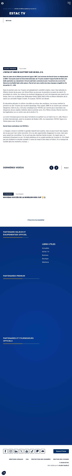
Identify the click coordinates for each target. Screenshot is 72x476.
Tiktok (32, 451)
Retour (8, 20)
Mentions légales (16, 459)
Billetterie (45, 262)
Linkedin (16, 451)
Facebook (5, 451)
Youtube (26, 451)
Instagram (10, 451)
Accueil (5, 8)
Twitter (21, 451)
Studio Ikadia (64, 465)
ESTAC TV (10, 8)
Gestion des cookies (61, 459)
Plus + (66, 168)
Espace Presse (61, 451)
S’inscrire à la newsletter (36, 220)
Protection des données (41, 459)
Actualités (45, 248)
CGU (27, 459)
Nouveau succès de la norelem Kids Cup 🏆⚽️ (24, 197)
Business (45, 255)
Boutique (45, 258)
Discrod (43, 451)
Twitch (37, 451)
